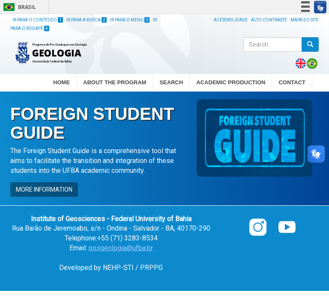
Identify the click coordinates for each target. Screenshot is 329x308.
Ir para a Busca (86, 20)
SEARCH (171, 83)
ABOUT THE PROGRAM (114, 83)
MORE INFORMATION (44, 189)
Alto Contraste (269, 20)
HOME (61, 82)
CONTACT (291, 82)
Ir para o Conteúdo (37, 20)
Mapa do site (304, 20)
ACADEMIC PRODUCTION (230, 83)
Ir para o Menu (130, 20)
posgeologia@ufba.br (121, 248)
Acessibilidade (231, 20)
